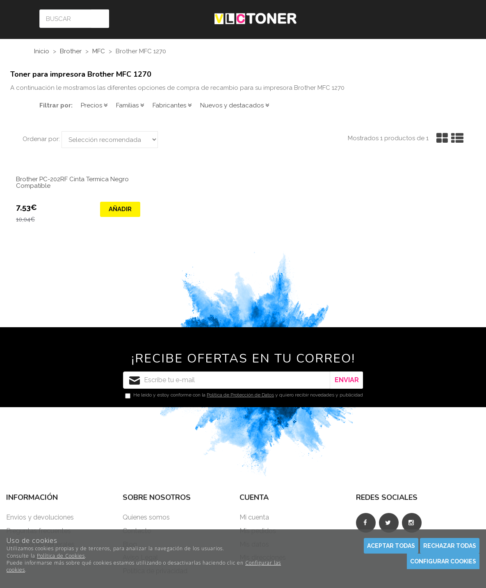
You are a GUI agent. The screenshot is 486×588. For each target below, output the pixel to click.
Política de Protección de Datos (240, 395)
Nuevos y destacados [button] (234, 105)
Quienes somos (146, 517)
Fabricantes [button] (172, 105)
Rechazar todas (449, 545)
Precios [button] (94, 105)
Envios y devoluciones (40, 517)
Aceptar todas (391, 545)
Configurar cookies (443, 561)
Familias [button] (130, 105)
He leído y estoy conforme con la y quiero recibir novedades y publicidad (244, 395)
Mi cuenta (254, 517)
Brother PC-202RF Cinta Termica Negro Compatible (72, 183)
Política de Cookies (61, 555)
